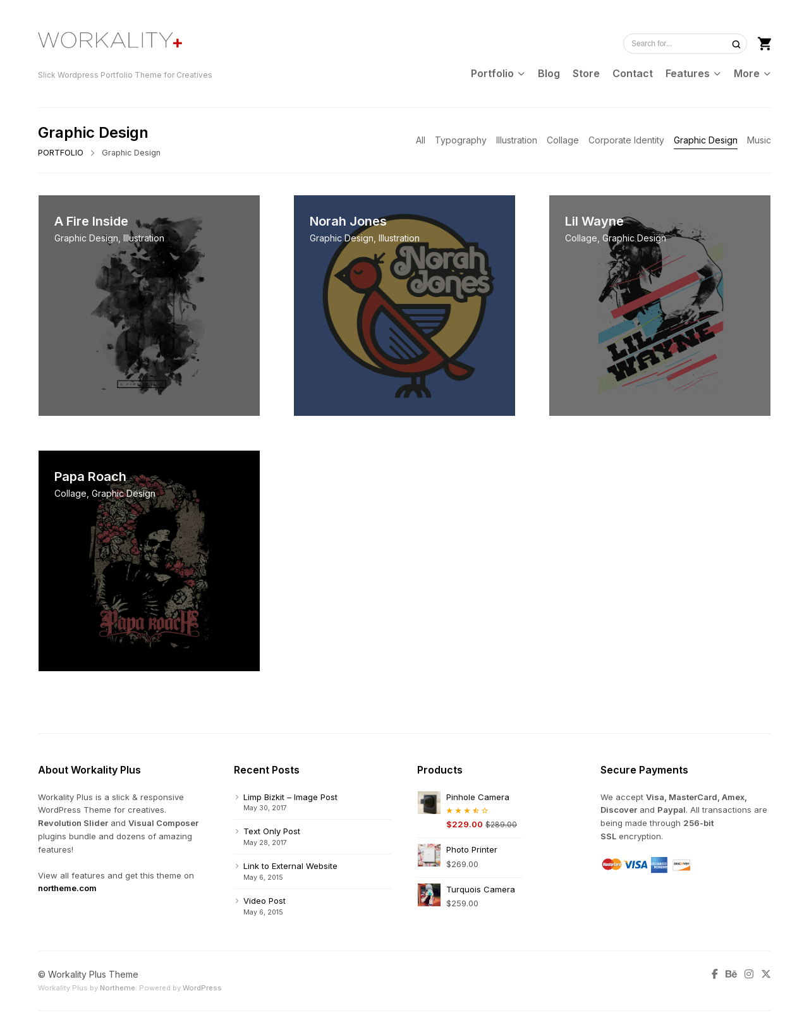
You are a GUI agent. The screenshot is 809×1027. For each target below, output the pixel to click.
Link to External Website (290, 866)
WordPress (202, 987)
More (747, 73)
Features (688, 73)
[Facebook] (717, 974)
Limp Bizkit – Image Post (290, 797)
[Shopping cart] (764, 42)
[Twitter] (764, 974)
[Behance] (731, 974)
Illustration (516, 140)
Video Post (264, 901)
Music (759, 140)
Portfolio (492, 73)
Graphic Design (706, 140)
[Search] (736, 44)
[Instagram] (749, 974)
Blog (549, 73)
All (420, 140)
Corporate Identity (626, 140)
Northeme (117, 987)
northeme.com (67, 888)
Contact (632, 73)
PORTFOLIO (60, 152)
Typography (461, 140)
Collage (563, 140)
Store (586, 73)
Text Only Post (271, 831)
